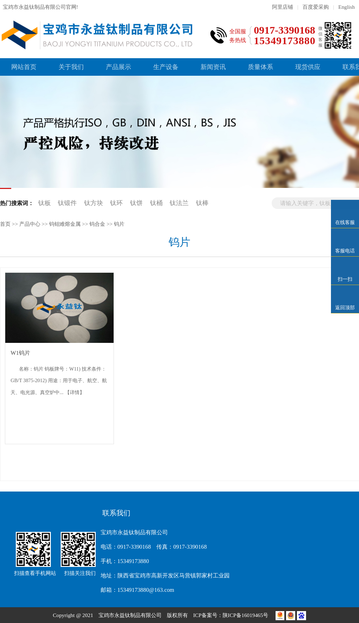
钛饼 (136, 202)
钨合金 (97, 224)
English (346, 7)
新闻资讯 (213, 66)
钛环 (116, 202)
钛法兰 (179, 202)
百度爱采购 (316, 7)
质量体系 (260, 66)
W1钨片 (20, 353)
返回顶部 (345, 307)
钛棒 (202, 202)
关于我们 (71, 66)
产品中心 (29, 224)
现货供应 (307, 66)
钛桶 (156, 202)
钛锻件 (67, 202)
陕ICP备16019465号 (246, 615)
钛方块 (93, 202)
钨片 (119, 224)
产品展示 (118, 66)
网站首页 (23, 66)
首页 (5, 224)
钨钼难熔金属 (65, 224)
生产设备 (165, 66)
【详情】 (74, 392)
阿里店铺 (282, 7)
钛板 (44, 202)
